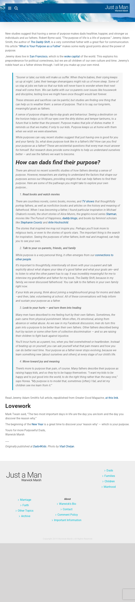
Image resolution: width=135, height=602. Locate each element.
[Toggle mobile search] (16, 8)
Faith (25, 505)
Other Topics (25, 510)
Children (110, 481)
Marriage (25, 499)
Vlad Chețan (66, 446)
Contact (67, 509)
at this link (111, 397)
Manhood (110, 486)
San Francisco (38, 56)
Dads (110, 470)
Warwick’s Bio (67, 503)
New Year (37, 424)
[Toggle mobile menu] (10, 8)
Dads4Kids (39, 446)
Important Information (67, 520)
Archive (25, 516)
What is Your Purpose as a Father (39, 46)
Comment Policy (67, 514)
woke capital (72, 56)
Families (109, 476)
